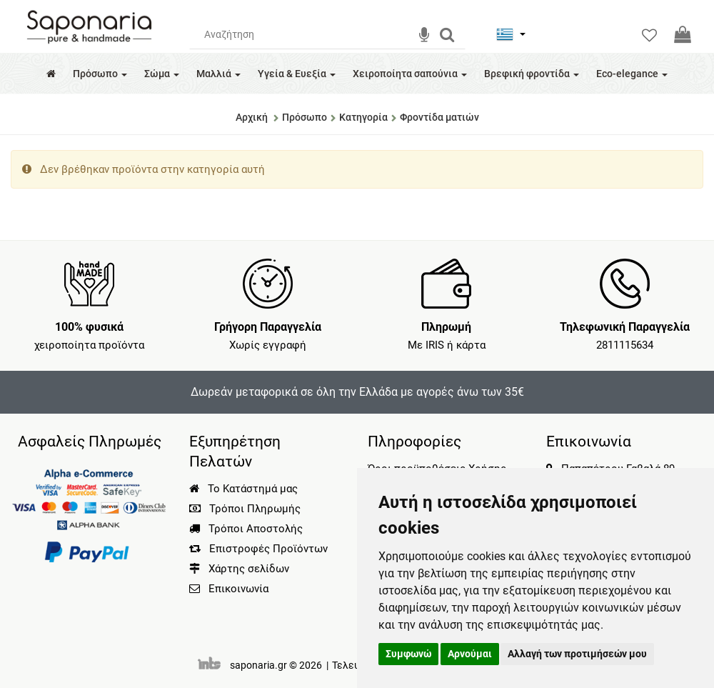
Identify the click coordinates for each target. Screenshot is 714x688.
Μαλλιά (218, 73)
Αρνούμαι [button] (470, 653)
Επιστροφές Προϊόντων (258, 548)
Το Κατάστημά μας (243, 488)
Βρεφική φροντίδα (531, 73)
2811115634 (624, 345)
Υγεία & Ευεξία (297, 73)
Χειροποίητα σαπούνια (410, 73)
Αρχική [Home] (252, 117)
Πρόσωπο (100, 73)
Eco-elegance (632, 73)
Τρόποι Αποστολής (246, 528)
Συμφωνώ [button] (408, 653)
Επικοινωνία (238, 588)
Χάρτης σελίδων (239, 568)
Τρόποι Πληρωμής (245, 508)
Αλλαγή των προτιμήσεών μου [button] (577, 653)
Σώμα (161, 73)
